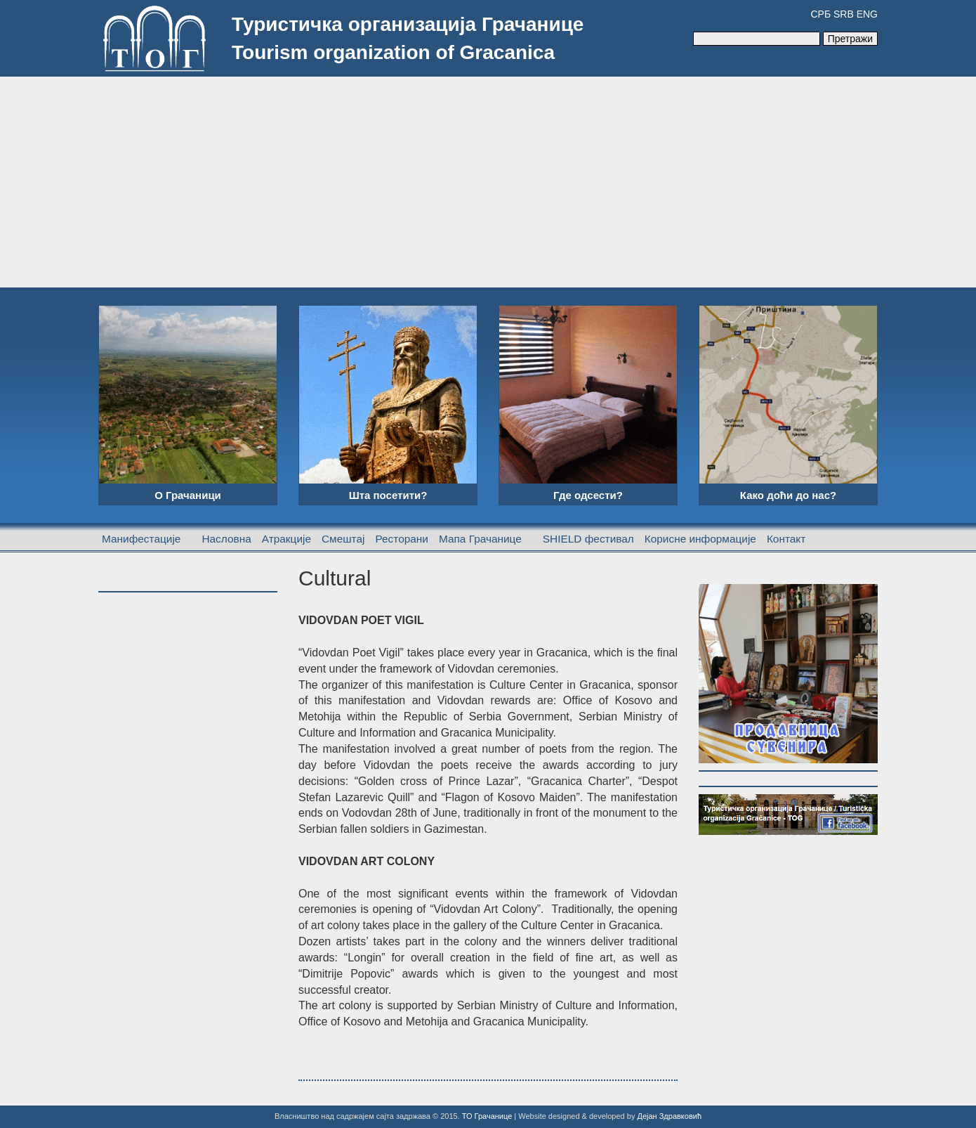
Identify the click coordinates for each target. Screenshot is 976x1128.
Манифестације (141, 539)
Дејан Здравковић (669, 1116)
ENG (867, 14)
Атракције (286, 539)
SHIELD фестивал (588, 539)
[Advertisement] (488, 182)
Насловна (226, 539)
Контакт (786, 539)
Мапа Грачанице (480, 539)
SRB (843, 14)
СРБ (820, 14)
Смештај (343, 539)
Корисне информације (700, 539)
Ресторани (401, 539)
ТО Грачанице (487, 1116)
